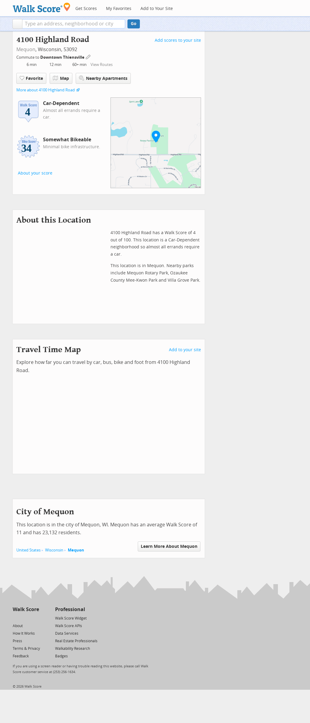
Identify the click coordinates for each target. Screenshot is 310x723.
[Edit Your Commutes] (88, 56)
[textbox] (73, 24)
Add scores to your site (178, 40)
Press (17, 641)
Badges (61, 656)
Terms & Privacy (26, 648)
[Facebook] (25, 617)
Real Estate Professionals (76, 641)
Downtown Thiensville (62, 57)
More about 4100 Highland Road (45, 90)
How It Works (24, 633)
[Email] (34, 617)
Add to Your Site (156, 8)
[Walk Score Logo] (42, 7)
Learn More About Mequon (169, 546)
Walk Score (26, 609)
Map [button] (61, 78)
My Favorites (118, 8)
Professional (70, 609)
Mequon (25, 49)
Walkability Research (72, 648)
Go (134, 23)
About (18, 626)
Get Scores (86, 8)
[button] (17, 24)
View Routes (102, 64)
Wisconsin (54, 550)
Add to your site (185, 349)
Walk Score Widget (71, 618)
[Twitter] (16, 617)
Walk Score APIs (68, 626)
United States (28, 550)
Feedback (21, 656)
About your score (35, 173)
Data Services (66, 633)
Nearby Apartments (103, 78)
